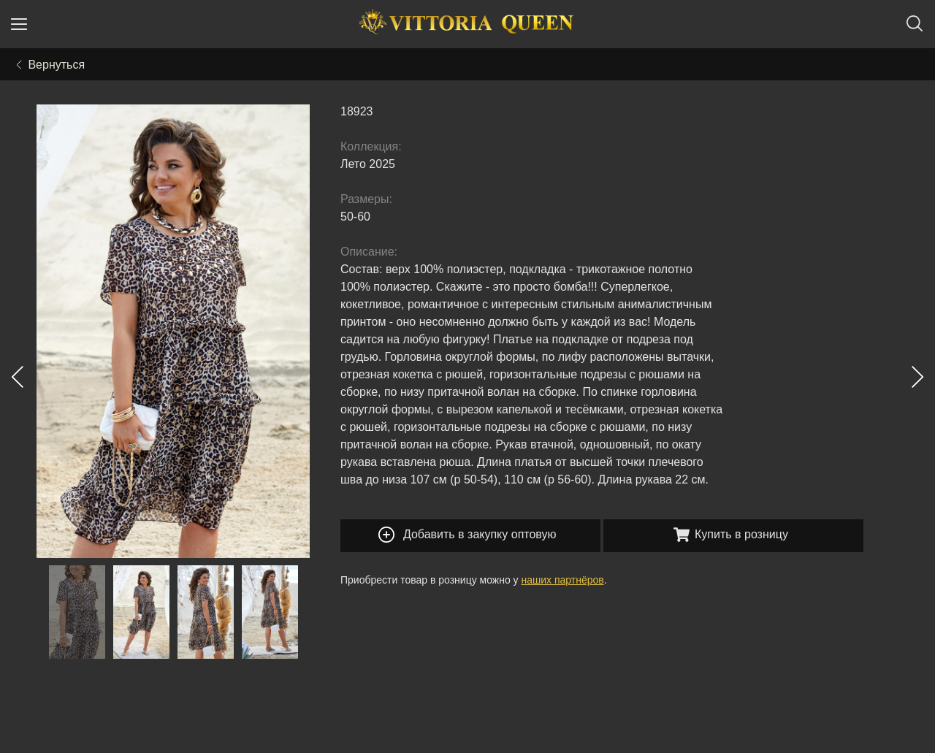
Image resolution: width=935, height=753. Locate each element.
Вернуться (50, 64)
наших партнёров (563, 580)
